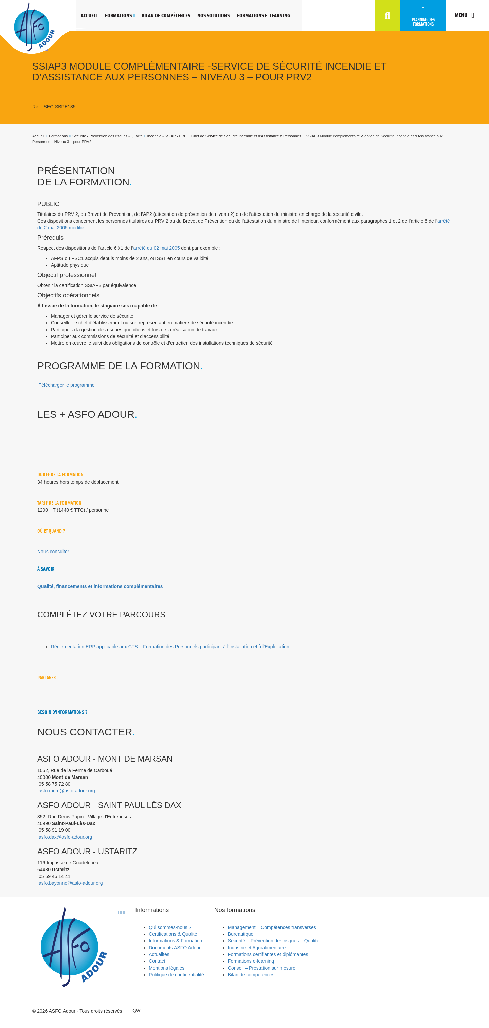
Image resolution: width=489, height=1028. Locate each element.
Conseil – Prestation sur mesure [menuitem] (261, 968)
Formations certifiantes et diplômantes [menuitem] (268, 954)
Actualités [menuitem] (159, 954)
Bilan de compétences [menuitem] (251, 974)
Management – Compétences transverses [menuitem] (272, 927)
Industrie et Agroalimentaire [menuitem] (257, 947)
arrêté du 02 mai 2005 (156, 248)
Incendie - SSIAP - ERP (167, 136)
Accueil (89, 15)
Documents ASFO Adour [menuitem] (175, 947)
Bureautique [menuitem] (241, 934)
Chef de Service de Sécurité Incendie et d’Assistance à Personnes (246, 136)
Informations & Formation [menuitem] (175, 940)
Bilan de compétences (166, 15)
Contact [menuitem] (157, 961)
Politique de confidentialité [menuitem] (176, 974)
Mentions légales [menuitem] (166, 968)
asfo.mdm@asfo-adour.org (67, 790)
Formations (118, 15)
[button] (387, 16)
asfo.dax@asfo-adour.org (65, 837)
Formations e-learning (263, 15)
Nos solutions (213, 15)
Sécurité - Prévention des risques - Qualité (107, 136)
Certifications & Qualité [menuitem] (173, 934)
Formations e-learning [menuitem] (251, 961)
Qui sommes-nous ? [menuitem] (170, 927)
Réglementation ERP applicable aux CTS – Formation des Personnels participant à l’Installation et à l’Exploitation (170, 646)
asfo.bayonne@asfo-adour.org (71, 883)
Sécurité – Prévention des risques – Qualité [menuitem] (273, 940)
